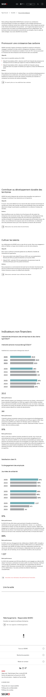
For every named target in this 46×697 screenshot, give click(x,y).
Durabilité (13, 12)
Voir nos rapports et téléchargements (17, 624)
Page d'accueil (5, 12)
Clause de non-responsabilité (10, 686)
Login (31, 4)
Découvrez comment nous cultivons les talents (18, 274)
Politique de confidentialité (9, 688)
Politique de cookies (7, 690)
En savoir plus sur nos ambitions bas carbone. (18, 82)
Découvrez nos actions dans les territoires (17, 226)
